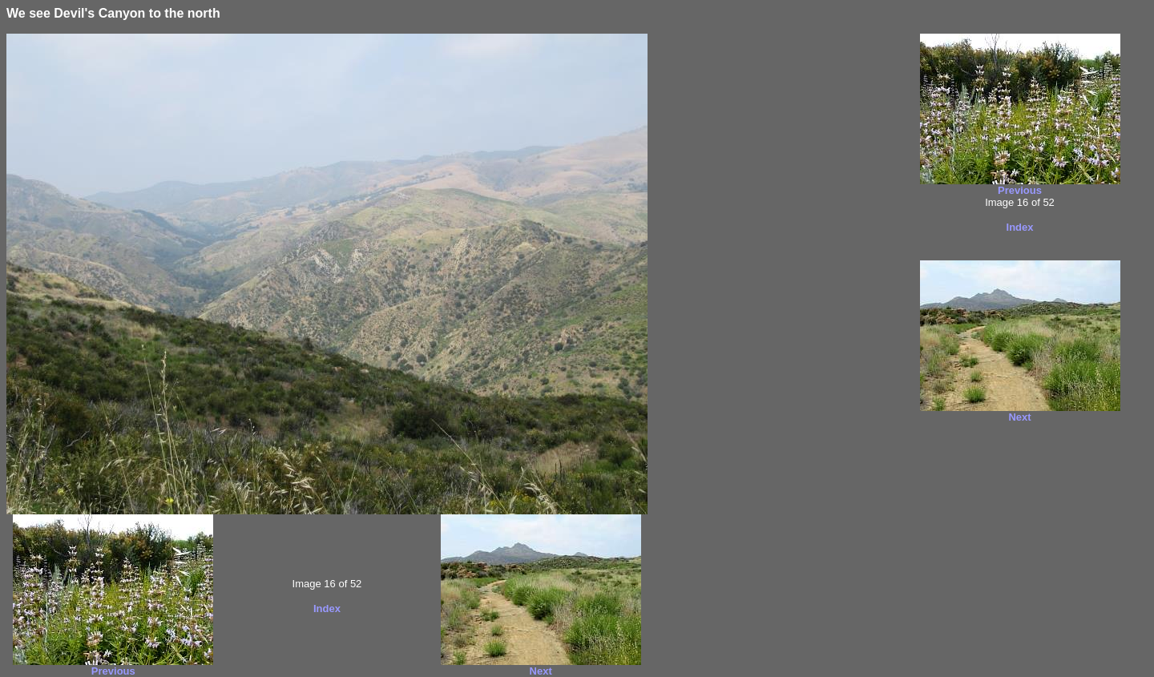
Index (327, 608)
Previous (113, 671)
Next (541, 671)
